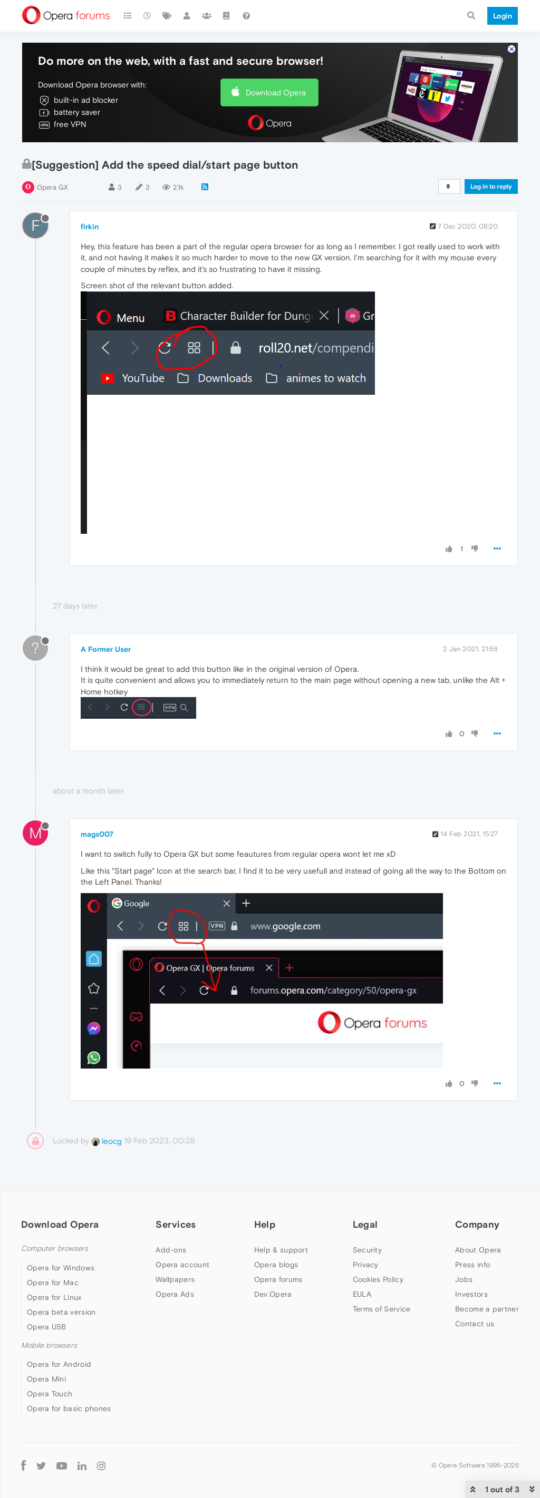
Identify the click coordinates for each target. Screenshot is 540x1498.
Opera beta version (61, 1312)
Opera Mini (46, 1379)
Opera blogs (276, 1264)
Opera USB (46, 1327)
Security (367, 1250)
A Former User (106, 649)
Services (176, 1224)
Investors (471, 1294)
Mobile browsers (49, 1345)
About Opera (478, 1250)
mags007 (97, 834)
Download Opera (276, 92)
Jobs (463, 1279)
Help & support (281, 1250)
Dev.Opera (273, 1294)
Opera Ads (175, 1294)
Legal (365, 1224)
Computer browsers (54, 1248)
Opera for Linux (54, 1297)
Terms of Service (382, 1309)
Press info (472, 1264)
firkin (90, 226)
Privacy (366, 1264)
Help (264, 1224)
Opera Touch (49, 1393)
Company (477, 1224)
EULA (362, 1294)
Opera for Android (59, 1364)
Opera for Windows (60, 1268)
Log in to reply (491, 186)
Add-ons (171, 1250)
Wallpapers (175, 1279)
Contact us (474, 1323)
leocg (106, 1141)
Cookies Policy (378, 1279)
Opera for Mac (53, 1282)
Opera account (182, 1264)
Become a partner (487, 1309)
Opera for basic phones (69, 1408)
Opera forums (278, 1279)
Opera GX (52, 187)
